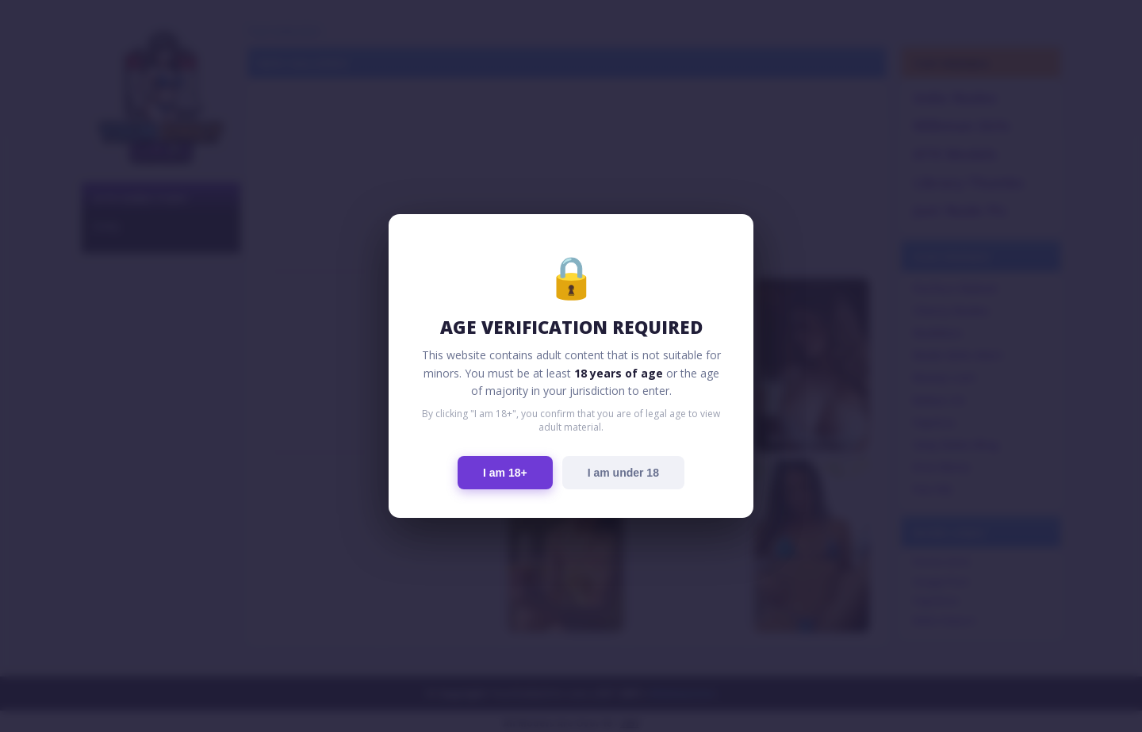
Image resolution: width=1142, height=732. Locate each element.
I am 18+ (505, 472)
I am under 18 (623, 472)
